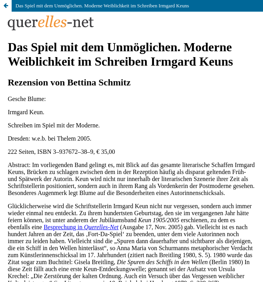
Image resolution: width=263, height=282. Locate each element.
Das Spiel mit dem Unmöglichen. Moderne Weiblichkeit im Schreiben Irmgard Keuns (102, 6)
